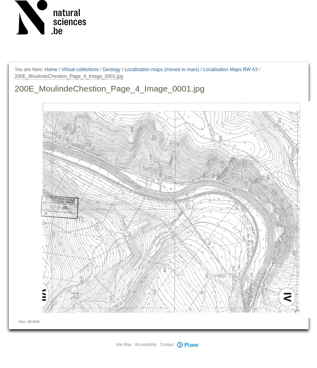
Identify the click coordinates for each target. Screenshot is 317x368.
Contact (166, 344)
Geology (112, 69)
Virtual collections (80, 69)
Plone (188, 344)
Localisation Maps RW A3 (230, 69)
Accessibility (146, 344)
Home (50, 69)
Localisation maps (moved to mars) (161, 69)
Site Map (124, 344)
